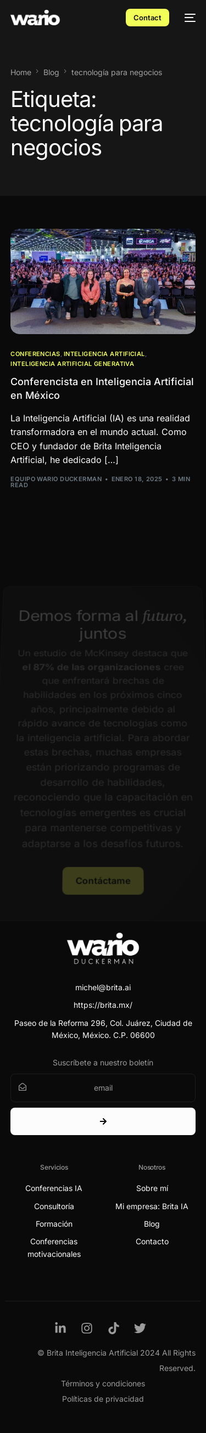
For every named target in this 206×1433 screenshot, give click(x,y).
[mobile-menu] (188, 17)
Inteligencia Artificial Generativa (72, 364)
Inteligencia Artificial (104, 354)
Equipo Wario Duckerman (56, 479)
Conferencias (35, 354)
